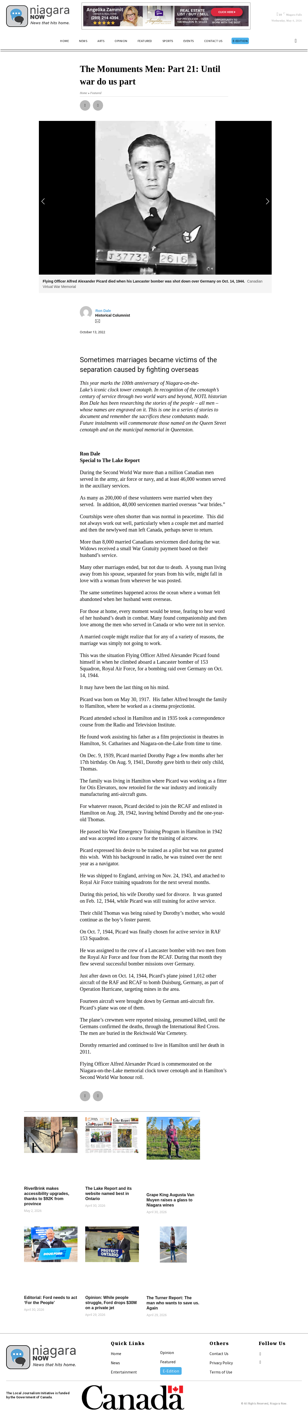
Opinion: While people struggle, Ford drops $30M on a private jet (111, 1302)
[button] (296, 41)
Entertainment (124, 1372)
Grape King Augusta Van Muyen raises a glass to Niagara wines (170, 1200)
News (115, 1362)
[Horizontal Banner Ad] (166, 16)
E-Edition (171, 1370)
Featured (167, 1361)
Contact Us (219, 1353)
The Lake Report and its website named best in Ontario (108, 1193)
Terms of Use (221, 1372)
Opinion (167, 1352)
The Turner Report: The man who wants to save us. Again (173, 1303)
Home (116, 1353)
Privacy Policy (221, 1362)
